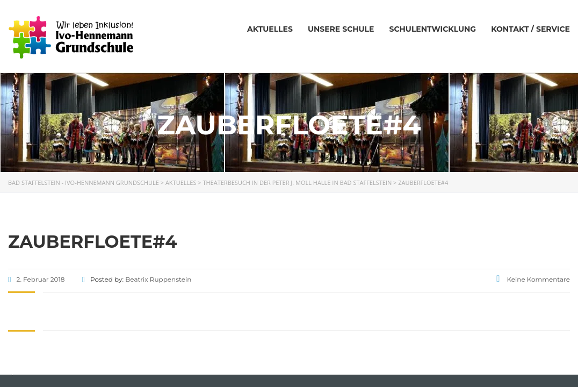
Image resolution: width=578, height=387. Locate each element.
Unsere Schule (341, 29)
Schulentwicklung (432, 29)
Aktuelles (270, 29)
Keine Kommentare (533, 279)
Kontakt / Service (530, 29)
